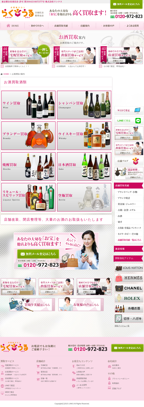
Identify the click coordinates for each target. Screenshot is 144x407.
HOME (6, 74)
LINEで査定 (10, 385)
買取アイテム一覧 (122, 326)
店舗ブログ (116, 388)
